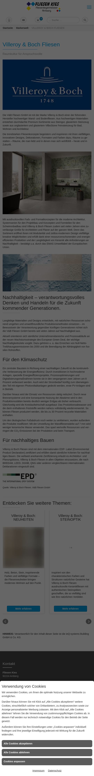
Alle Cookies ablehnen (17, 752)
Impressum (38, 770)
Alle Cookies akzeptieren (18, 743)
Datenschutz (55, 770)
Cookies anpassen (14, 761)
